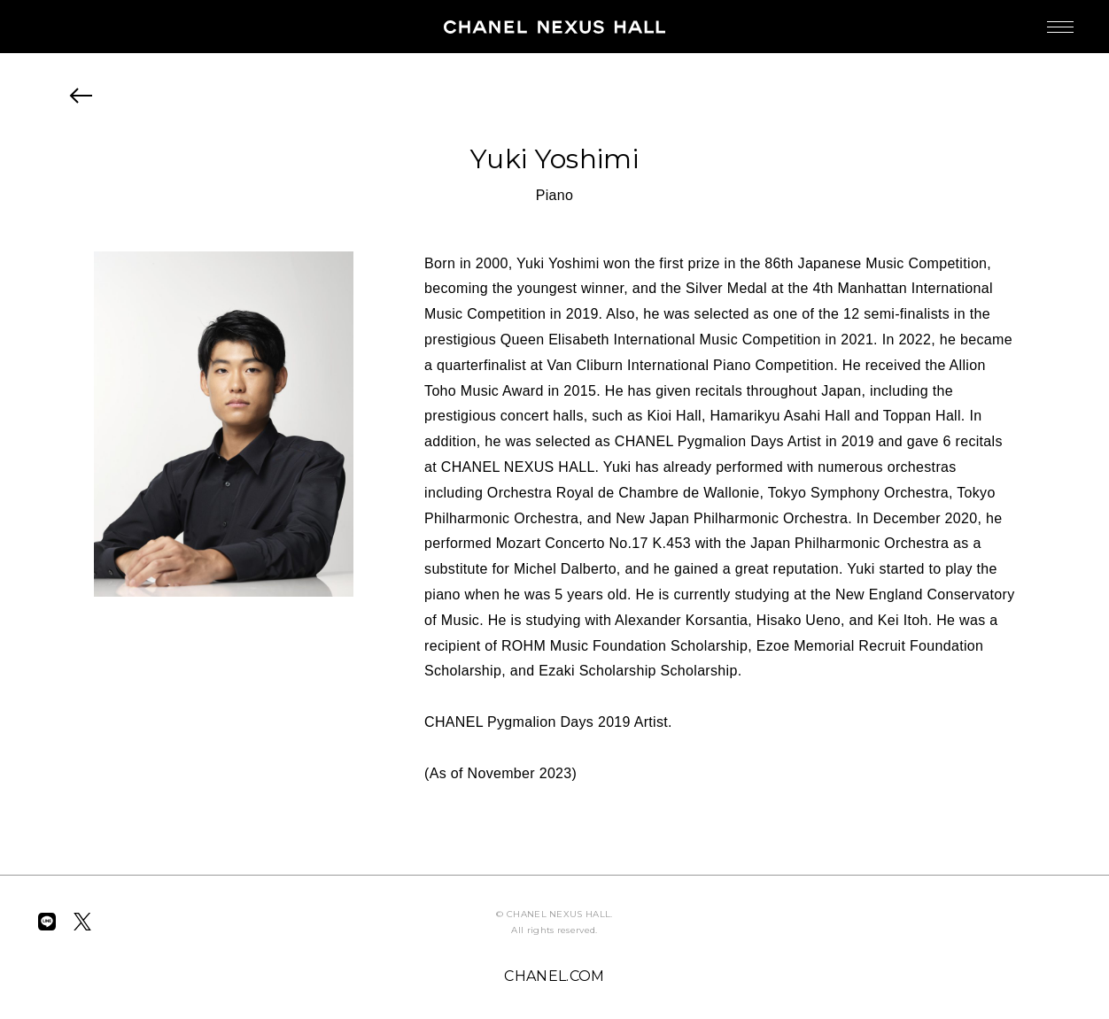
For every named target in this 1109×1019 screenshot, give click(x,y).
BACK (81, 95)
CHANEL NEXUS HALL (554, 26)
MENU (1043, 18)
